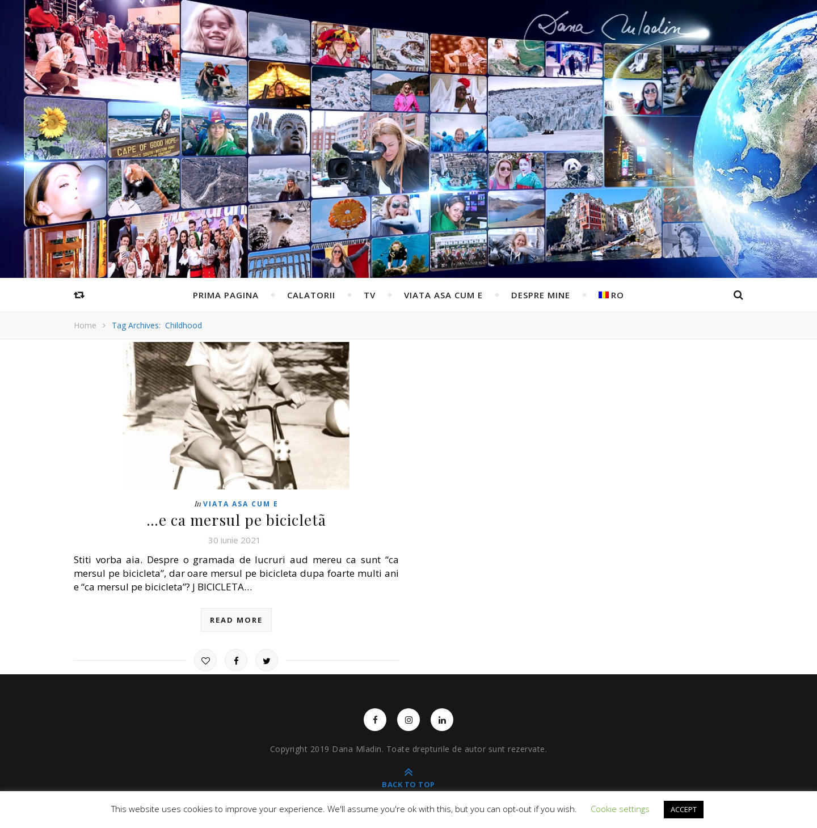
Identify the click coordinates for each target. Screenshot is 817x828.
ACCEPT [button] (684, 809)
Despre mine (540, 295)
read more (236, 620)
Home (85, 325)
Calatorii (311, 295)
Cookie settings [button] (620, 808)
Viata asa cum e (443, 295)
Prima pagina (226, 295)
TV (370, 295)
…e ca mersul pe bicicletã (236, 520)
